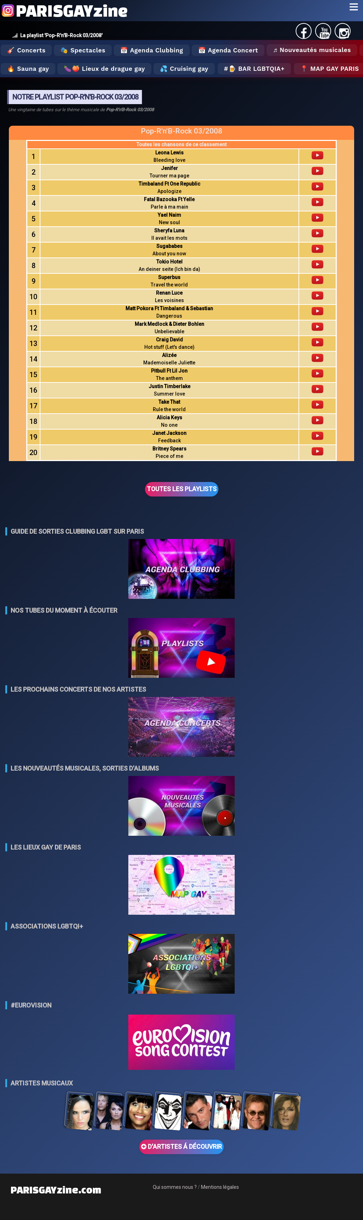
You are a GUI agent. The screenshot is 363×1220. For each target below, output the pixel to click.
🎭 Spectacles (82, 50)
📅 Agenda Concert (228, 50)
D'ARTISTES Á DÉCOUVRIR (181, 1146)
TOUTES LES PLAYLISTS (182, 489)
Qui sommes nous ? (175, 1187)
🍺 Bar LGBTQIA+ (256, 68)
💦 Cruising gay (184, 68)
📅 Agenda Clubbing (151, 50)
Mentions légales (220, 1187)
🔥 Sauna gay (28, 68)
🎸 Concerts (26, 50)
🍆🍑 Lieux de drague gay (104, 68)
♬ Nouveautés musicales (312, 49)
